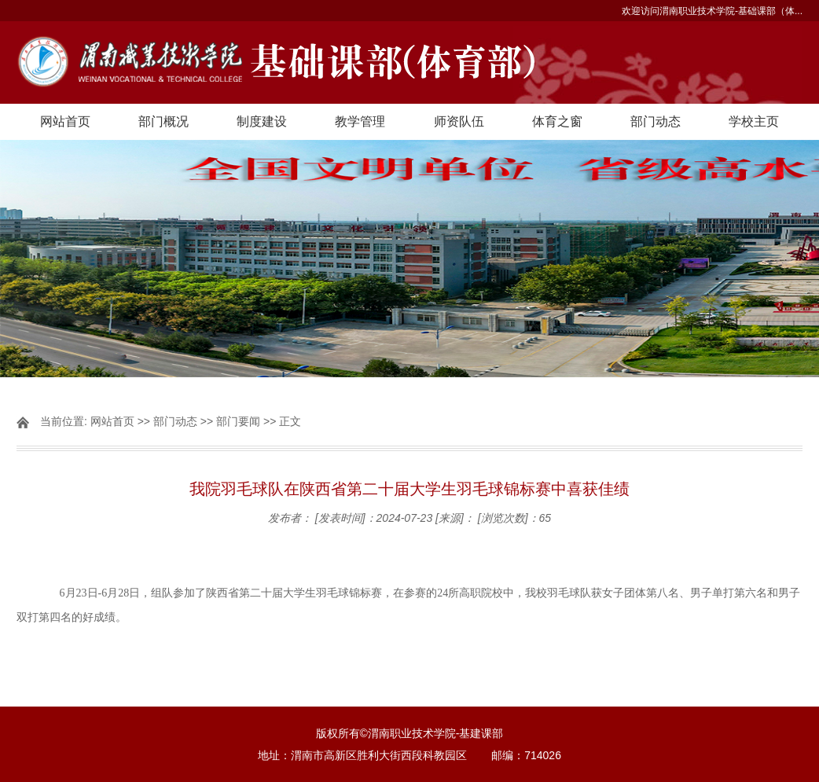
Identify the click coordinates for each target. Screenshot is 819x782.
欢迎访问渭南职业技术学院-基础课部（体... (712, 11)
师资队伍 (459, 121)
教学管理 (360, 121)
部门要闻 (238, 421)
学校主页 (754, 121)
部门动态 (655, 121)
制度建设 (262, 121)
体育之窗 (557, 121)
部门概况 (163, 121)
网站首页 (65, 121)
